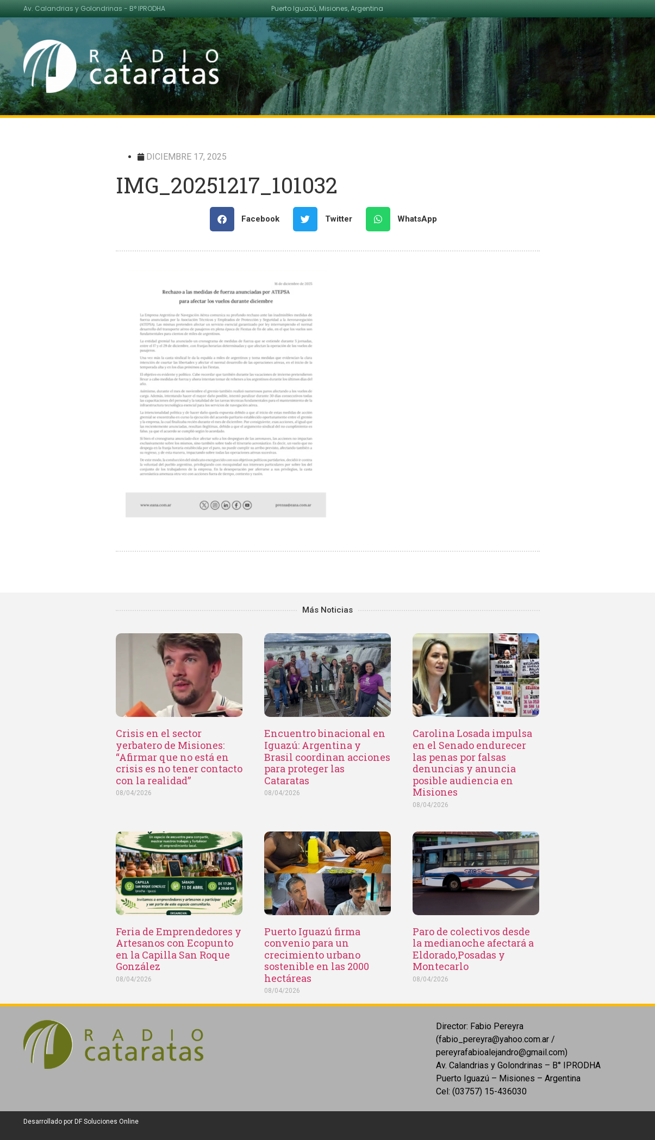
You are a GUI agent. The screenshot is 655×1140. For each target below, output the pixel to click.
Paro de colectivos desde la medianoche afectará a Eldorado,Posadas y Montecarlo (473, 949)
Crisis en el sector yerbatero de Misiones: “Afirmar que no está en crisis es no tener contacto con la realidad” (179, 756)
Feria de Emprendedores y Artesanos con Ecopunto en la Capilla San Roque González (178, 949)
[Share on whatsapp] (406, 219)
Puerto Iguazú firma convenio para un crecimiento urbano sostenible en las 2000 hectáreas (316, 955)
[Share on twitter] (326, 219)
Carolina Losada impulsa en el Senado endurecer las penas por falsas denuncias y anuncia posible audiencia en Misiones (472, 762)
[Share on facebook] (249, 219)
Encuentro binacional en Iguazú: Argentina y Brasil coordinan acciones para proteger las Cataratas (327, 756)
